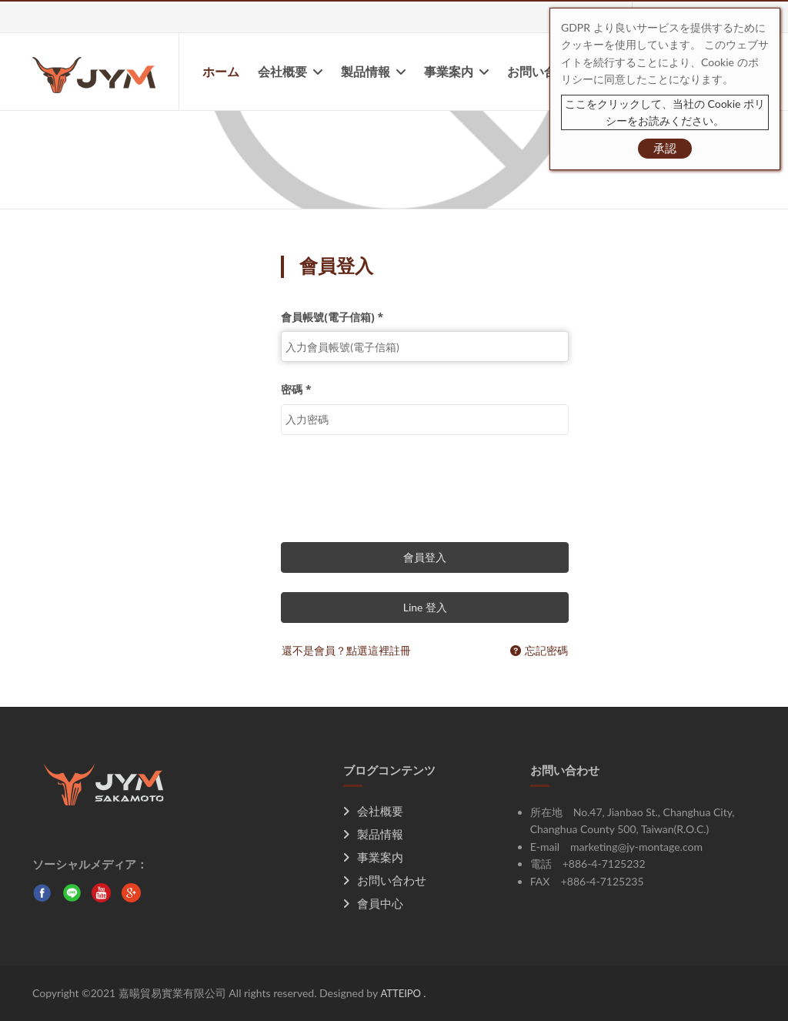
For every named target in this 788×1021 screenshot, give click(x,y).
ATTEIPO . (403, 993)
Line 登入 (425, 607)
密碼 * (296, 389)
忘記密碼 (539, 650)
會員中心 (373, 903)
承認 (664, 148)
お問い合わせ (544, 71)
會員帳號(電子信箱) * (332, 317)
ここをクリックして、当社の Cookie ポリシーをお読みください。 (665, 112)
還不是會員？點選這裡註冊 (346, 650)
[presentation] (398, 484)
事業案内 (456, 71)
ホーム (220, 71)
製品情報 (373, 71)
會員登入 (424, 557)
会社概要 (290, 71)
